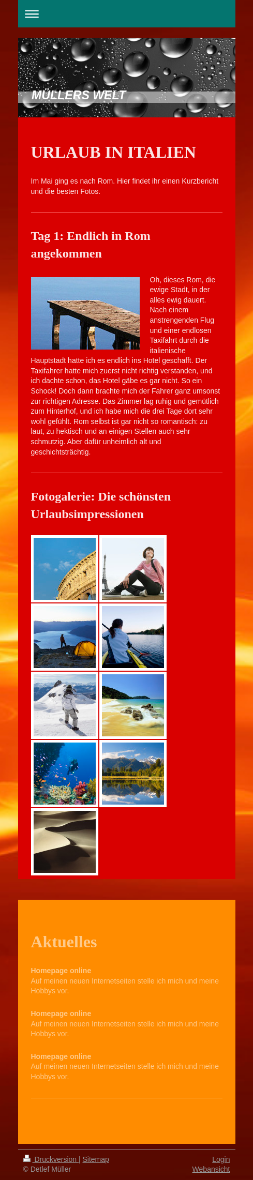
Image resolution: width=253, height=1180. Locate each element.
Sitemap (96, 1159)
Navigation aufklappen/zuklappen (127, 14)
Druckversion (51, 1159)
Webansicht (211, 1169)
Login (221, 1159)
